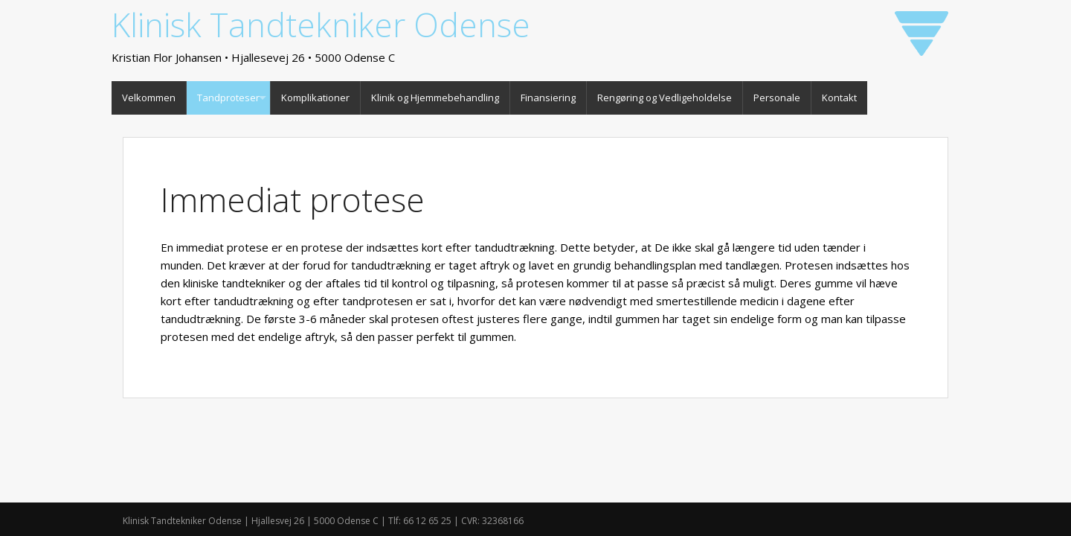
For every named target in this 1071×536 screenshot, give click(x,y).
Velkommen (149, 97)
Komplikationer (315, 97)
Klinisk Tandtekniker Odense (321, 24)
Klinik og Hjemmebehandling (435, 97)
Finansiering (548, 97)
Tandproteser (228, 97)
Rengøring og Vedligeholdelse (664, 97)
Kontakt (839, 97)
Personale (776, 97)
